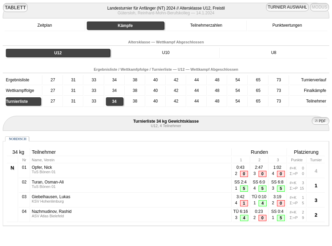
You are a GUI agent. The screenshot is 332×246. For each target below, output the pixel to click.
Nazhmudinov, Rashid (52, 211)
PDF (321, 121)
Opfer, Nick (42, 167)
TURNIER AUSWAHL (287, 7)
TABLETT (15, 7)
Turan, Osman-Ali (48, 182)
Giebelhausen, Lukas (51, 196)
